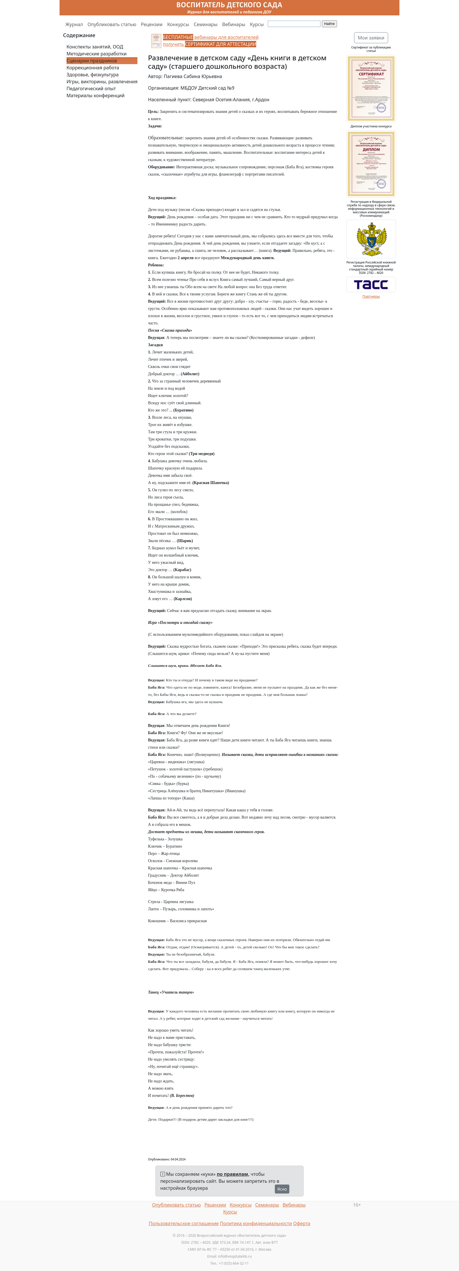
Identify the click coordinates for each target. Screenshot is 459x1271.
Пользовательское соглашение (184, 1223)
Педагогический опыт (91, 88)
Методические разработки (97, 53)
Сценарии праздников (92, 60)
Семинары (206, 24)
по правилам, (233, 1174)
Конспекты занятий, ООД (95, 47)
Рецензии (151, 24)
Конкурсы (178, 24)
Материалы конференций (96, 95)
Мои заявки (371, 38)
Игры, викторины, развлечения (102, 81)
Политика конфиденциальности (256, 1223)
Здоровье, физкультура (93, 74)
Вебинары (233, 24)
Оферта (301, 1223)
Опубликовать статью (111, 24)
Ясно (282, 1189)
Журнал (74, 24)
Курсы (257, 24)
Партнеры (371, 296)
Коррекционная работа (93, 67)
